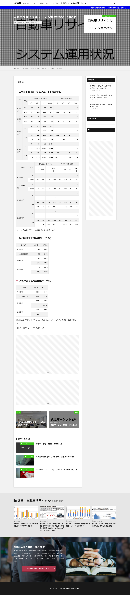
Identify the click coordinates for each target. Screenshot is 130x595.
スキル (48, 3)
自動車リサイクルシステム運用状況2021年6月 (49, 68)
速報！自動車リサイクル (78, 3)
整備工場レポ (65, 3)
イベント (34, 3)
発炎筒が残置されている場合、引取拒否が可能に (55, 456)
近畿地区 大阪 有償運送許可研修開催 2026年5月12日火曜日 (101, 96)
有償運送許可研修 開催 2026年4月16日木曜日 (101, 105)
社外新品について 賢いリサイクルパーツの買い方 (56, 469)
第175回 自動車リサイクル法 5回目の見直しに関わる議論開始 (104, 525)
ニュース (26, 3)
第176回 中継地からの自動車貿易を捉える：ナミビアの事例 (78, 525)
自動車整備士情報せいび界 (71, 588)
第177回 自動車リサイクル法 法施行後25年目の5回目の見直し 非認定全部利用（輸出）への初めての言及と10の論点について (52, 527)
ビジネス (55, 3)
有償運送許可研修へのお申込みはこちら (39, 568)
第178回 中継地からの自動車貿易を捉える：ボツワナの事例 (100, 87)
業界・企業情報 (29, 456)
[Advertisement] (65, 53)
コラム (41, 3)
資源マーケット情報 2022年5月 (49, 444)
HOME (17, 68)
